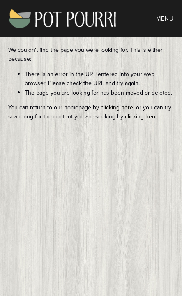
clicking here (117, 107)
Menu (165, 18)
